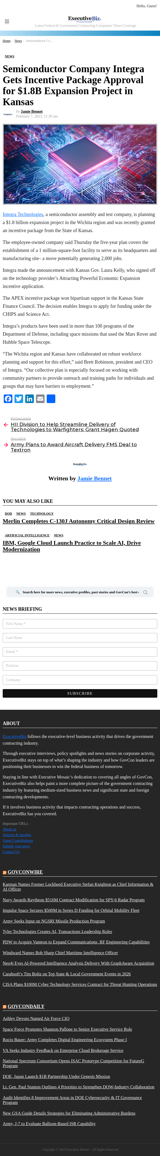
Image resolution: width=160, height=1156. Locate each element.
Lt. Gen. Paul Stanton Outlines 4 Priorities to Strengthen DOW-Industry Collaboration (78, 1087)
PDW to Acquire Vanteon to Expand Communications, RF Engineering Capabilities (76, 942)
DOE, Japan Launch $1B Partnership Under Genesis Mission (56, 1076)
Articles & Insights (17, 835)
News (21, 513)
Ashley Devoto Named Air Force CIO (36, 1018)
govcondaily (26, 1006)
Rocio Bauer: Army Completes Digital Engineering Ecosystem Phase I (65, 1039)
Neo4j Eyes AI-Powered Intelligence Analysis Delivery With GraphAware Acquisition (78, 963)
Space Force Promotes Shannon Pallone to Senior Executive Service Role (67, 1029)
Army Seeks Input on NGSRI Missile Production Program (54, 921)
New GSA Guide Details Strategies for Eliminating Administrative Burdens (69, 1113)
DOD (8, 513)
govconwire (25, 872)
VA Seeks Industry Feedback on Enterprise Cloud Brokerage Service (63, 1050)
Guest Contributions (18, 841)
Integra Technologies (23, 214)
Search (145, 593)
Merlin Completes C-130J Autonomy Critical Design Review (79, 521)
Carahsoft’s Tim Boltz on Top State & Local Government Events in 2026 (67, 974)
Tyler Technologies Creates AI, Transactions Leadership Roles (57, 931)
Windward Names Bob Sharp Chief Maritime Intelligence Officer (60, 952)
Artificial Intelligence (27, 535)
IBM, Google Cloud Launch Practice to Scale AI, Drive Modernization (72, 546)
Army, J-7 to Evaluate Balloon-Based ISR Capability (49, 1123)
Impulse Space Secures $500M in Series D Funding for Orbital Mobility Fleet (71, 910)
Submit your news (16, 846)
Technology (41, 513)
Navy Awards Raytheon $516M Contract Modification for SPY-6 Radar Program (74, 900)
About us (9, 829)
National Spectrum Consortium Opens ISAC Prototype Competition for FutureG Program (73, 1063)
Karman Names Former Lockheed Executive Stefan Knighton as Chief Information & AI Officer (78, 887)
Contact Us (11, 852)
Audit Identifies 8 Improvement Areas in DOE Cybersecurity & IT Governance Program (72, 1100)
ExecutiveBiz (14, 736)
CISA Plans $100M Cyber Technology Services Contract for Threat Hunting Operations (80, 984)
